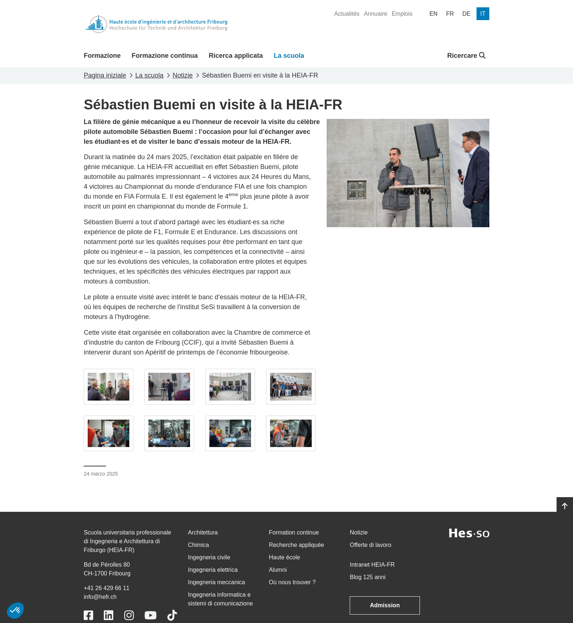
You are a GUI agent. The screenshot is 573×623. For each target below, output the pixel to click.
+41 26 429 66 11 (106, 588)
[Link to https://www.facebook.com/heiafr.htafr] (88, 615)
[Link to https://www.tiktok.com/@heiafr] (172, 615)
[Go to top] (565, 506)
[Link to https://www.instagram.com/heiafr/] (129, 615)
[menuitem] (346, 14)
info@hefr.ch (100, 597)
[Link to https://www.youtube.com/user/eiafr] (150, 615)
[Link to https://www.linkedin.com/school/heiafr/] (108, 615)
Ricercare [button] (466, 55)
